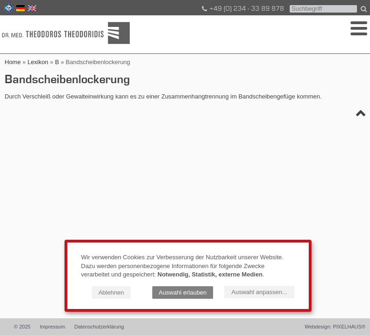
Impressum (52, 326)
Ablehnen (111, 292)
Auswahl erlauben (183, 292)
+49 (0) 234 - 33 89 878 (242, 9)
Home (13, 62)
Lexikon (37, 62)
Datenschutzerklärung (99, 326)
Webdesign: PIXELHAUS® (335, 326)
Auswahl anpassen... (259, 292)
